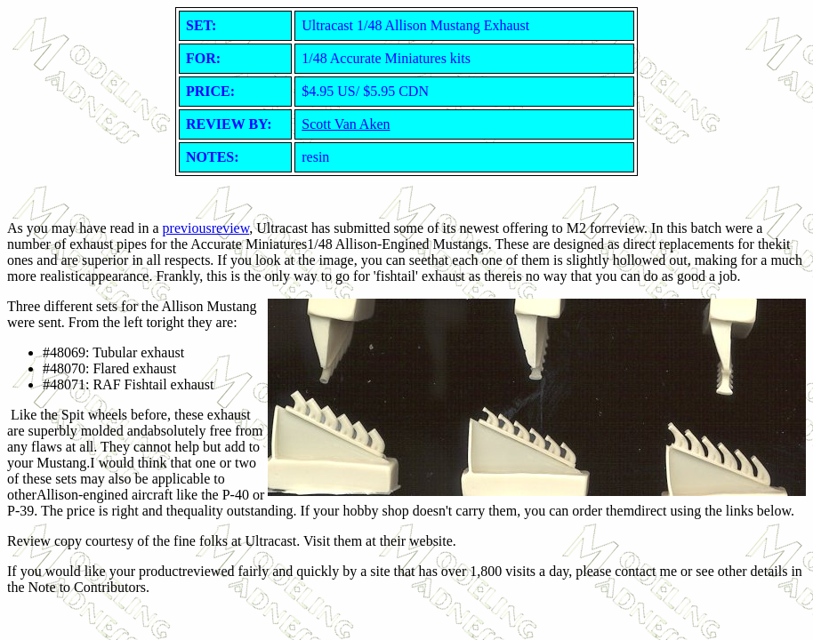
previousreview (206, 228)
